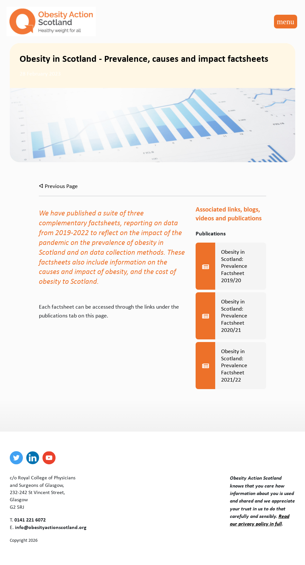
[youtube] (50, 457)
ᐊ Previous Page (58, 186)
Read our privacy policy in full (259, 519)
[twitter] (18, 457)
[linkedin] (34, 457)
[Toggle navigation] (285, 21)
